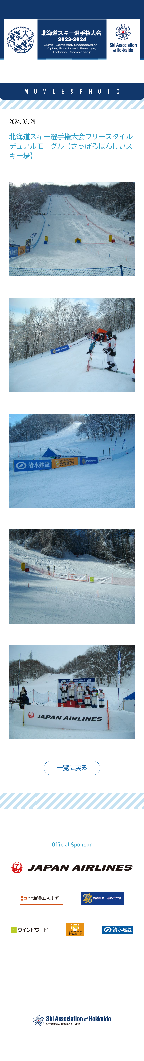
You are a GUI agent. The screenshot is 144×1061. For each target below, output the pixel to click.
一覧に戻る (72, 768)
